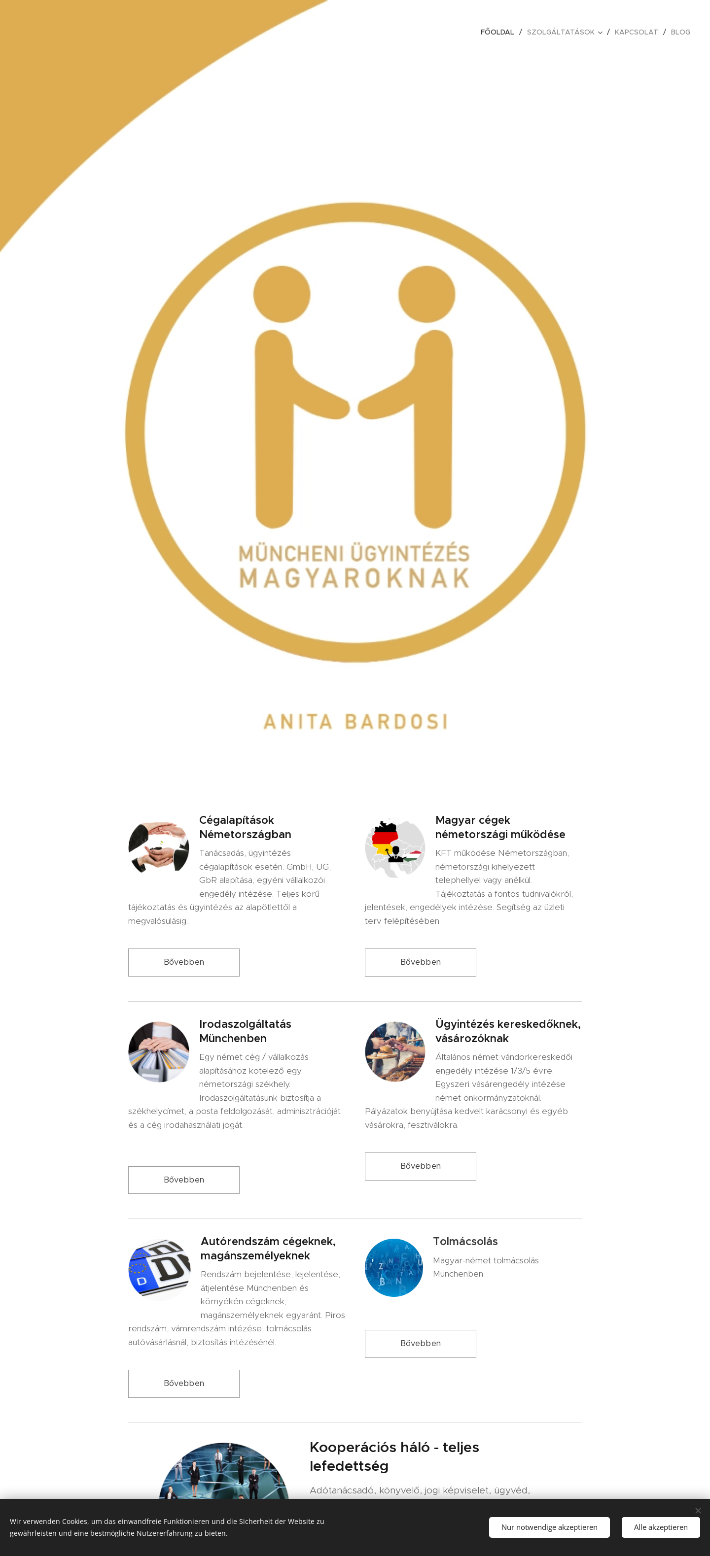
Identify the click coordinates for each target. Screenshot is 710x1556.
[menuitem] (500, 32)
